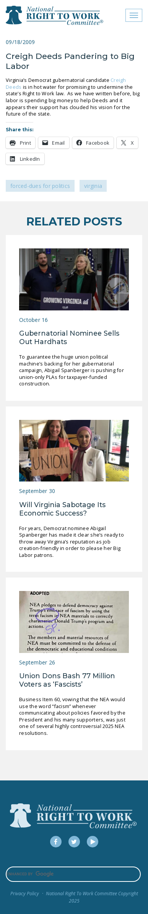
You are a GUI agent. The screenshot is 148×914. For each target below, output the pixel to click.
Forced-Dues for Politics (40, 185)
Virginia (93, 185)
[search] (73, 874)
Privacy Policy (24, 893)
